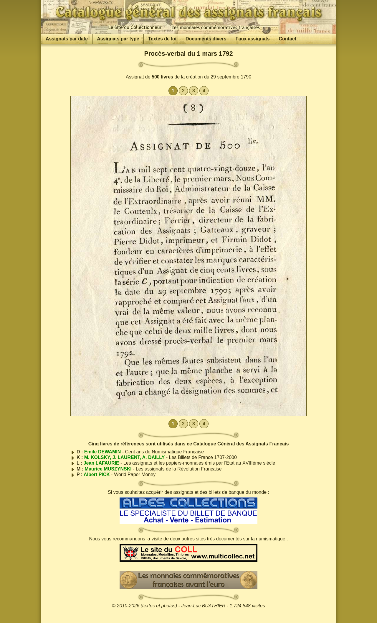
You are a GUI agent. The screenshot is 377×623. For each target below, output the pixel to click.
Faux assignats (253, 38)
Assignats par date (67, 38)
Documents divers (206, 38)
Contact (287, 38)
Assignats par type (118, 38)
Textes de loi (162, 38)
